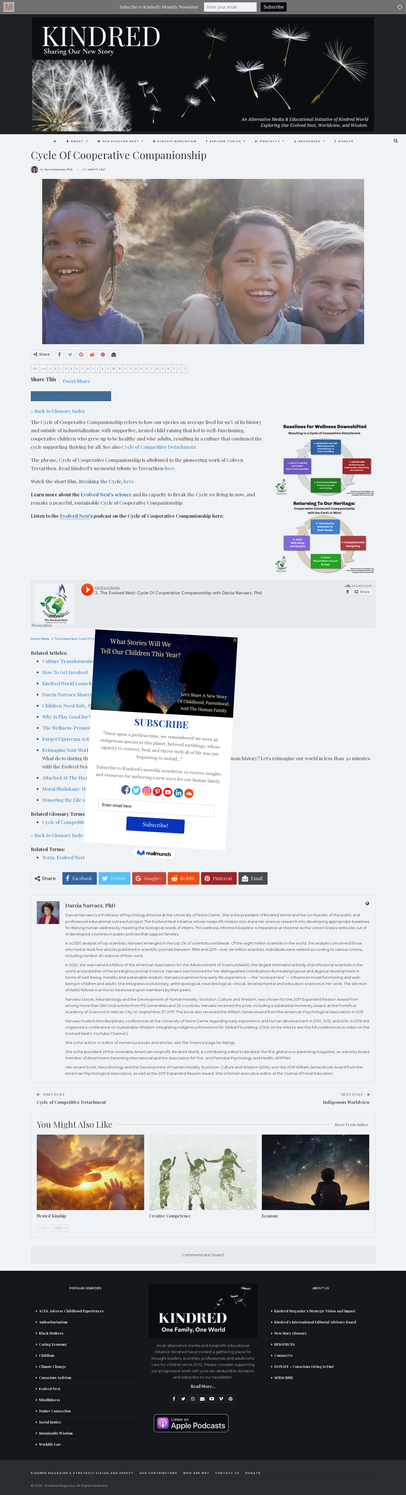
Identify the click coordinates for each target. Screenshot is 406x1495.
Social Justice (50, 1422)
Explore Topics (224, 141)
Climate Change (52, 1366)
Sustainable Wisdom (56, 1433)
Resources (309, 141)
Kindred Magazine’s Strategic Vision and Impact (314, 1311)
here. (170, 468)
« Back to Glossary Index (58, 411)
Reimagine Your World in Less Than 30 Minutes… (96, 750)
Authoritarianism (53, 1322)
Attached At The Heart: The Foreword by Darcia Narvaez (104, 777)
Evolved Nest (49, 1388)
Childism (46, 1355)
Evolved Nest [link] (74, 516)
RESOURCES (284, 1344)
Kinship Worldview (174, 141)
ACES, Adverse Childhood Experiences (71, 1311)
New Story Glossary (290, 1333)
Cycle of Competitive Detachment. (159, 447)
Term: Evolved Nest (63, 857)
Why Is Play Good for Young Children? (84, 716)
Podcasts (268, 141)
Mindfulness (49, 1400)
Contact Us (283, 1355)
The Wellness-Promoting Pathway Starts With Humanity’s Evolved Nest (120, 728)
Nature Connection (55, 1411)
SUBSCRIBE (283, 1377)
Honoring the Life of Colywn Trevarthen (87, 800)
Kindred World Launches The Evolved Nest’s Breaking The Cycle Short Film (125, 683)
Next (60, 1228)
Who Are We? (196, 1472)
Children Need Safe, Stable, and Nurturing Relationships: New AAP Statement (127, 705)
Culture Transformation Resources (81, 661)
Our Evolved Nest (117, 141)
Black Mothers (51, 1333)
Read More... (203, 1386)
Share (83, 381)
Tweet (69, 381)
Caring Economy (53, 1344)
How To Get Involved (64, 672)
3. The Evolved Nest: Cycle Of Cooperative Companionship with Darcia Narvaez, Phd (105, 639)
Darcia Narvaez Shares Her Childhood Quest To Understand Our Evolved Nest (128, 694)
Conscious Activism (55, 1377)
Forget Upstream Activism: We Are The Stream (93, 739)
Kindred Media (40, 639)
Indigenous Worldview (346, 1102)
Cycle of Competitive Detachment (79, 822)
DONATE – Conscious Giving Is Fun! (304, 1366)
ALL (35, 368)
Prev (44, 1228)
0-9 (44, 368)
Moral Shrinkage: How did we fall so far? (86, 789)
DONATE (346, 141)
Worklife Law (50, 1444)
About (72, 141)
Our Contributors (158, 1472)
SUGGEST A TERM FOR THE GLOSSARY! (71, 396)
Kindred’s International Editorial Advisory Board (315, 1322)
